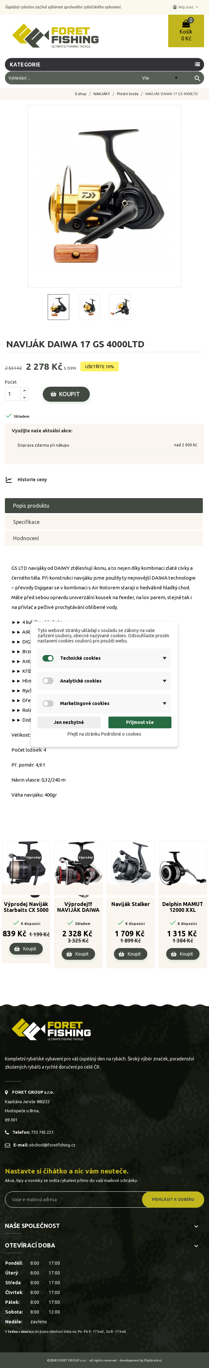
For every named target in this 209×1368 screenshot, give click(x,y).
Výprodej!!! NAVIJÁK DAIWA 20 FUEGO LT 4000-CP (78, 907)
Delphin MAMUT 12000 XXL (182, 907)
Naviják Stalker (130, 904)
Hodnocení (26, 538)
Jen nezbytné (69, 722)
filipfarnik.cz (153, 1360)
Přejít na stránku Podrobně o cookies (104, 734)
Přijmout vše (140, 722)
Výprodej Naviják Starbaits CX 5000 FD (26, 907)
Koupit (69, 394)
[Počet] (13, 394)
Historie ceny (32, 479)
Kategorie (25, 64)
